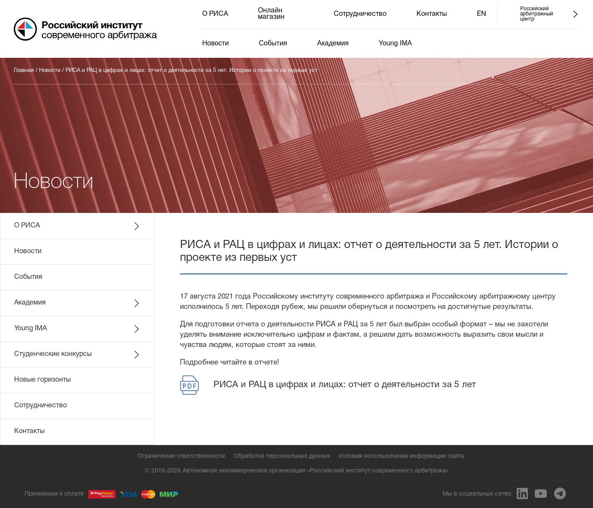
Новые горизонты (42, 380)
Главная (24, 70)
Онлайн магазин (271, 14)
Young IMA (395, 43)
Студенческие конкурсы (77, 354)
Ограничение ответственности (181, 456)
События (273, 43)
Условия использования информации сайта (401, 456)
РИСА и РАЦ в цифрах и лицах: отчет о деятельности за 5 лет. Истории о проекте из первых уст (191, 70)
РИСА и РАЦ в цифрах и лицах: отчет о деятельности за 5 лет (328, 385)
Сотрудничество (360, 14)
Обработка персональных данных (282, 456)
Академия (333, 43)
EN (481, 14)
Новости (215, 43)
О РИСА (215, 14)
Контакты (431, 14)
